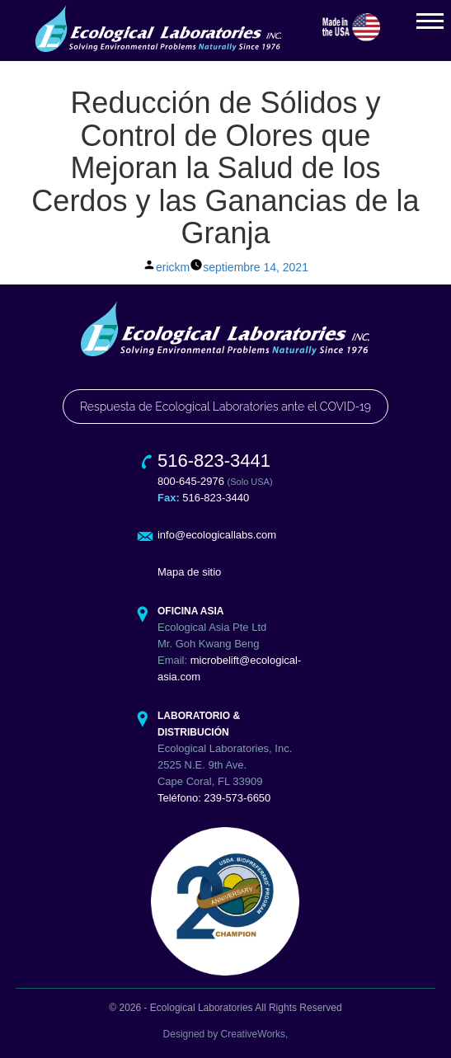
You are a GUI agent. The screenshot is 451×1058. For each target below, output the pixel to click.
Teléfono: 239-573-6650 (213, 798)
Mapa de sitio (189, 572)
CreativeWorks (253, 1034)
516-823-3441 (213, 460)
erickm (173, 267)
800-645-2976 (190, 481)
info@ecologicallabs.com (216, 535)
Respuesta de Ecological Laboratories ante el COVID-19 (225, 406)
